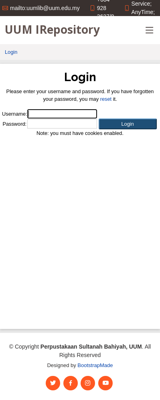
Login (11, 52)
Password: (14, 124)
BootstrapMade (95, 365)
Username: (14, 114)
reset (105, 99)
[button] (128, 123)
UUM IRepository (52, 29)
